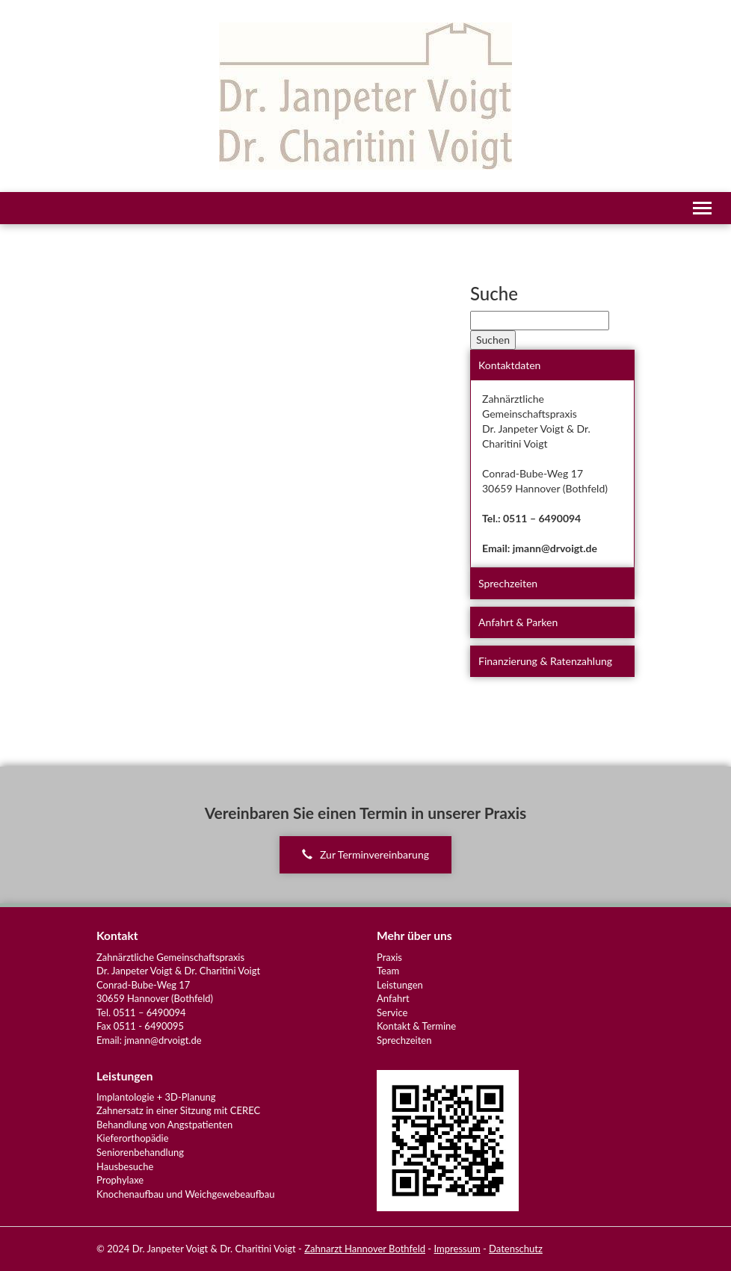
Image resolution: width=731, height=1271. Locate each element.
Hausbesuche (124, 1166)
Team (388, 971)
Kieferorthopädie (132, 1138)
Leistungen (400, 985)
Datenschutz (516, 1249)
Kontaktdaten (509, 365)
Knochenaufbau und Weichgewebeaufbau (185, 1194)
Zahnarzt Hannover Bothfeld (364, 1249)
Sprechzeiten (507, 583)
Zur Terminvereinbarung (365, 854)
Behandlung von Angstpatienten (164, 1125)
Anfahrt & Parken (518, 622)
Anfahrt (393, 998)
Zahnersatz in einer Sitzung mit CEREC (178, 1110)
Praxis (389, 957)
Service (392, 1012)
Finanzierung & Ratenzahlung (545, 661)
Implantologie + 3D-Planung (156, 1097)
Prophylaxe (120, 1180)
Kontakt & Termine (416, 1026)
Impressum (457, 1249)
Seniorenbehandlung (140, 1152)
